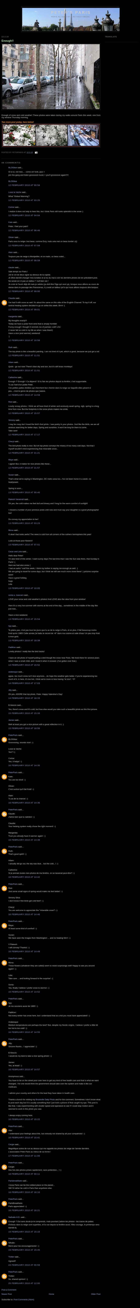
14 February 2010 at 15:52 (24, 665)
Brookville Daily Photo (45, 1099)
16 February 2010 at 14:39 (24, 840)
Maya (10, 460)
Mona (10, 530)
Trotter (11, 1257)
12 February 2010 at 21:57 (24, 468)
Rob (10, 402)
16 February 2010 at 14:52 (24, 992)
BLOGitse (12, 167)
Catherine (12, 377)
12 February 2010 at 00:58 (24, 185)
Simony (11, 420)
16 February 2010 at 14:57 (24, 1069)
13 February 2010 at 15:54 (24, 619)
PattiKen (12, 647)
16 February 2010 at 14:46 (24, 914)
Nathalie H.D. (14, 1217)
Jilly (10, 690)
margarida (12, 316)
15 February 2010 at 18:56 (24, 728)
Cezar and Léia (15, 551)
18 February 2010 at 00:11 (24, 1174)
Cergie (11, 1144)
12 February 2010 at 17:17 (24, 434)
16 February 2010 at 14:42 (24, 877)
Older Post (95, 1294)
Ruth (10, 347)
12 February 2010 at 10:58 (24, 340)
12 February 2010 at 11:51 (24, 355)
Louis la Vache (14, 192)
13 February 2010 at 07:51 (24, 545)
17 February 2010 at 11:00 (24, 1156)
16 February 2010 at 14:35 (24, 765)
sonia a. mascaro (15, 595)
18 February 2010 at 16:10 (24, 1192)
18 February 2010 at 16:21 (24, 1210)
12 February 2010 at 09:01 (24, 309)
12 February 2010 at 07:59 (24, 245)
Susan (11, 475)
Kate (10, 222)
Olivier (11, 237)
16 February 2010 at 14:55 (24, 1032)
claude (11, 267)
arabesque (13, 672)
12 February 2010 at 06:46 (24, 230)
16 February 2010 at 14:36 (24, 803)
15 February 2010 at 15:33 (24, 713)
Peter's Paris (71, 12)
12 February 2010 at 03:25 (24, 200)
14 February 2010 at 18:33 (24, 698)
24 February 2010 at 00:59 (24, 1265)
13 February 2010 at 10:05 (24, 588)
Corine (11, 207)
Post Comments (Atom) (24, 1299)
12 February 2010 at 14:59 (24, 395)
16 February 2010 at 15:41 (24, 1137)
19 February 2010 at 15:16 (24, 1232)
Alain (10, 252)
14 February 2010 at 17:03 (24, 683)
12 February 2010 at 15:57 (24, 413)
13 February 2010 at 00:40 (24, 492)
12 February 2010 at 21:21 (24, 453)
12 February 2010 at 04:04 (24, 215)
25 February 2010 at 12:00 (24, 1283)
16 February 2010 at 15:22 (24, 1119)
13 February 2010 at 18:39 (24, 640)
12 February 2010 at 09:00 (24, 291)
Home (51, 1294)
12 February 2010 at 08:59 (24, 260)
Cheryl (11, 441)
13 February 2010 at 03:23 (24, 523)
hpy (10, 626)
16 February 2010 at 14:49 (24, 951)
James (11, 720)
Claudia (11, 298)
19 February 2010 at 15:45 (24, 1250)
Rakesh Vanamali (16, 499)
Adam (11, 362)
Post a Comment (9, 1290)
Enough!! (8, 40)
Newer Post (7, 1294)
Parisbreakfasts (15, 1181)
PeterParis (13, 735)
